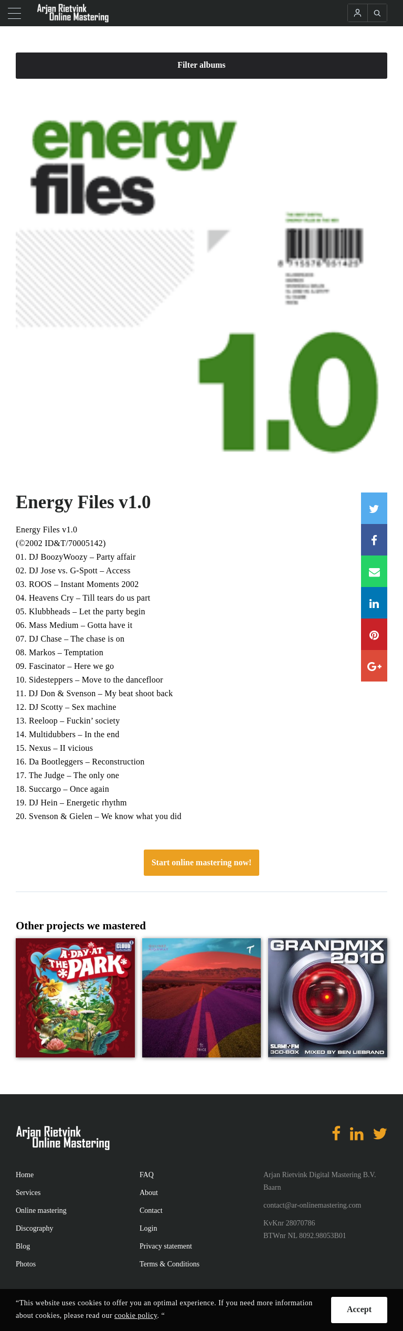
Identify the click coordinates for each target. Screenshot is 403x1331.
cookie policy (135, 1315)
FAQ (147, 1175)
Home (25, 1175)
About (149, 1193)
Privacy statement (166, 1246)
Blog (23, 1246)
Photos (26, 1264)
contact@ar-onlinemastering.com (312, 1205)
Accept (359, 1309)
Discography (35, 1228)
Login (148, 1228)
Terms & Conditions (169, 1264)
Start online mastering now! (202, 862)
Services (28, 1193)
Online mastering (41, 1210)
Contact (151, 1210)
